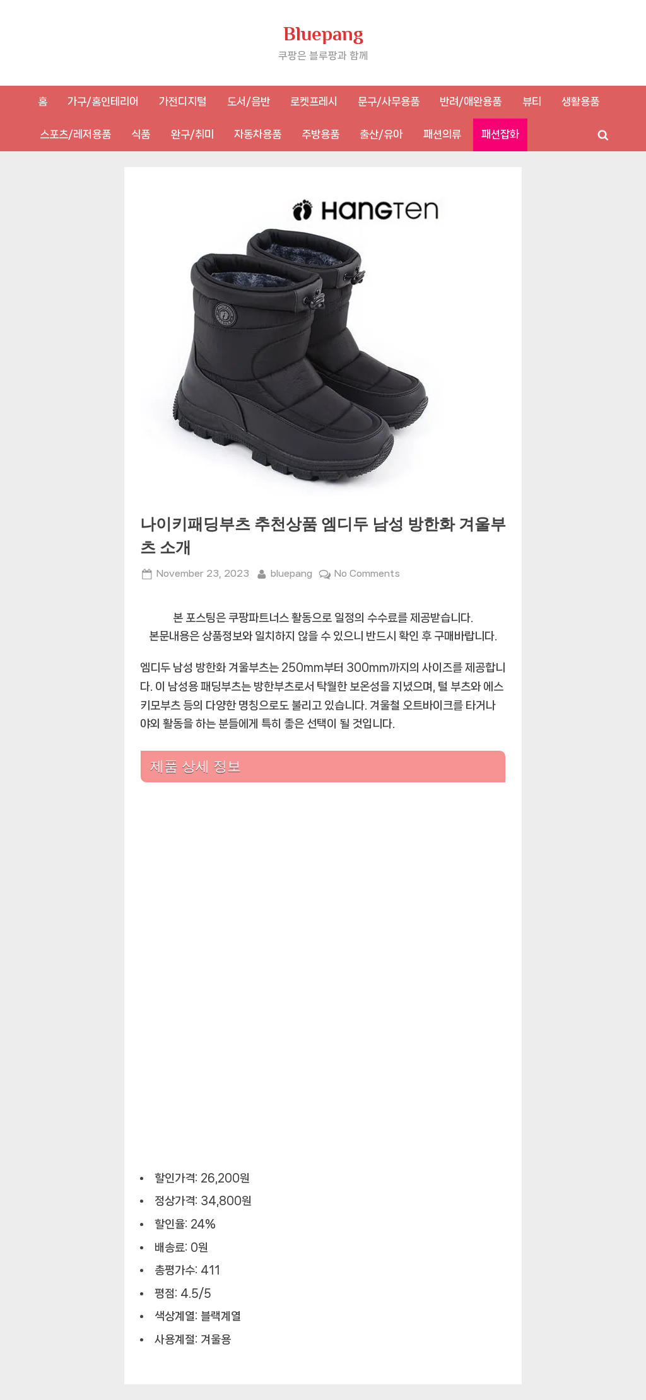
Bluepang (323, 34)
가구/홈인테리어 (103, 101)
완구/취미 (192, 134)
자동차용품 (257, 134)
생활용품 (580, 101)
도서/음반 (248, 101)
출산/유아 (381, 134)
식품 (140, 134)
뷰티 (531, 101)
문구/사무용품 (389, 101)
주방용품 (320, 134)
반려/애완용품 (471, 101)
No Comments (367, 574)
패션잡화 (500, 134)
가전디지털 (182, 101)
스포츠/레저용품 (75, 134)
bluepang (291, 572)
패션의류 (442, 134)
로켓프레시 (314, 101)
